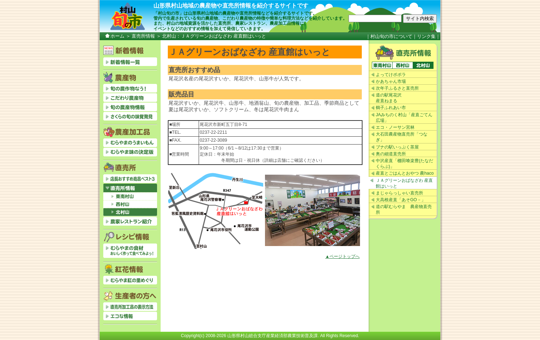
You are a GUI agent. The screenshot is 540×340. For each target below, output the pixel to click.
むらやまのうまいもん (130, 142)
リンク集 (426, 36)
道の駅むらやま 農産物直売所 (404, 209)
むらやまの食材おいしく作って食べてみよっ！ (130, 251)
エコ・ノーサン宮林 (395, 127)
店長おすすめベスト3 (130, 178)
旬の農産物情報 (130, 107)
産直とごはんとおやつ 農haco (405, 173)
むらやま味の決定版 (130, 152)
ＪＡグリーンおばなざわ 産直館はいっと (404, 183)
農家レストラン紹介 (130, 221)
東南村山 (382, 65)
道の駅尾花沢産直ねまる (389, 98)
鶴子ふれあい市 (391, 107)
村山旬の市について (391, 36)
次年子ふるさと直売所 (397, 88)
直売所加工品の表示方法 (130, 306)
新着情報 (130, 61)
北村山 (423, 65)
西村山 (402, 65)
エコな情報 (130, 316)
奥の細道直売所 (391, 153)
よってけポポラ (391, 74)
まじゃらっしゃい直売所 (399, 192)
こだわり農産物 (130, 97)
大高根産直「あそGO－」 (401, 199)
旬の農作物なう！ (130, 88)
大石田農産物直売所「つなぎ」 (401, 137)
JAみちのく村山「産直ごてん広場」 (404, 117)
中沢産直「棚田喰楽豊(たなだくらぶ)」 (404, 163)
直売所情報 (143, 36)
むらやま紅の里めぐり (130, 280)
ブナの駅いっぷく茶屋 (397, 147)
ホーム (117, 36)
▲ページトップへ (342, 256)
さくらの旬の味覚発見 (130, 116)
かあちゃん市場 (391, 81)
